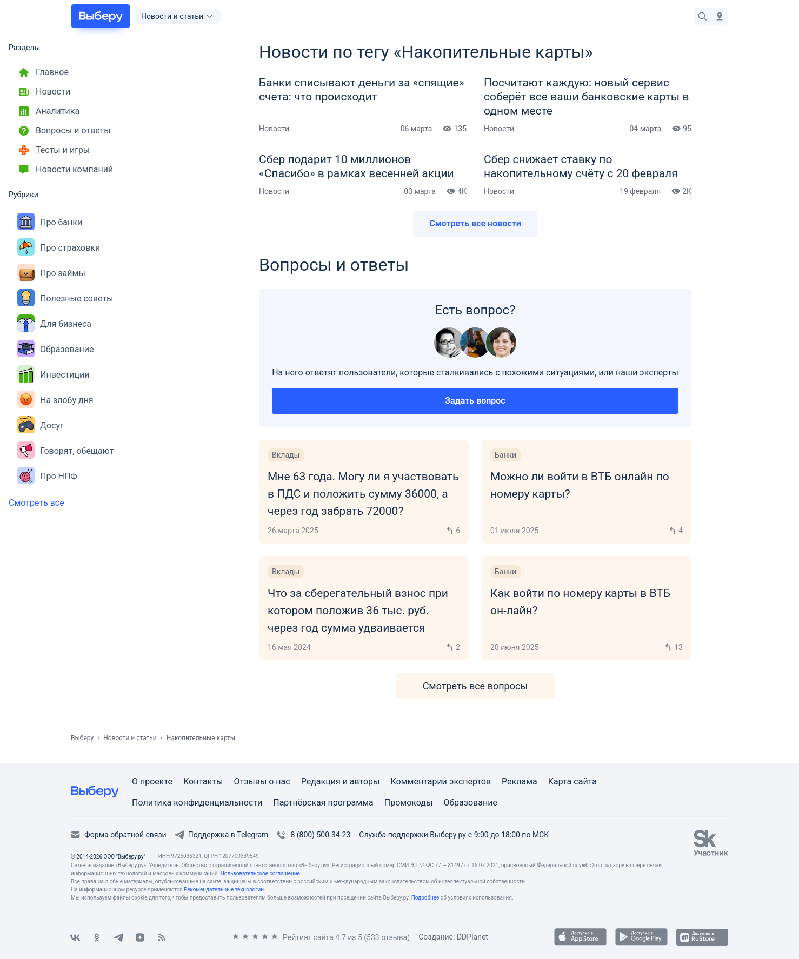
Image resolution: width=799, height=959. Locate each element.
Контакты (203, 781)
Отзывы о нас (262, 781)
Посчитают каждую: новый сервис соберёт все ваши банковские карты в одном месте (586, 96)
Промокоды (408, 802)
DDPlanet (472, 937)
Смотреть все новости (475, 223)
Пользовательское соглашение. (261, 873)
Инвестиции (53, 374)
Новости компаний (65, 169)
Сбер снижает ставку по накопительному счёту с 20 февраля (581, 166)
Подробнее (425, 898)
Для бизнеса (54, 323)
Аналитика (48, 111)
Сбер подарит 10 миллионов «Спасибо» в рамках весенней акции (356, 166)
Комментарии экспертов (440, 781)
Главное (43, 72)
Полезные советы (65, 298)
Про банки (49, 222)
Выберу (82, 738)
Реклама (519, 781)
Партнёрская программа (323, 802)
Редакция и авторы (340, 781)
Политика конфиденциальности (197, 802)
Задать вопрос (475, 400)
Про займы (51, 273)
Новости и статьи (130, 738)
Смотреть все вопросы (475, 686)
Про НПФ (47, 476)
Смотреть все (36, 503)
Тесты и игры (53, 150)
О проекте (152, 781)
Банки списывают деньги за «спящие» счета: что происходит (361, 89)
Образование (55, 349)
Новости (43, 91)
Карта (561, 781)
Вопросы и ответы (64, 130)
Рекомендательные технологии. (224, 890)
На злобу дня (55, 400)
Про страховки (58, 247)
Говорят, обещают (65, 450)
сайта (585, 781)
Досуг (40, 425)
